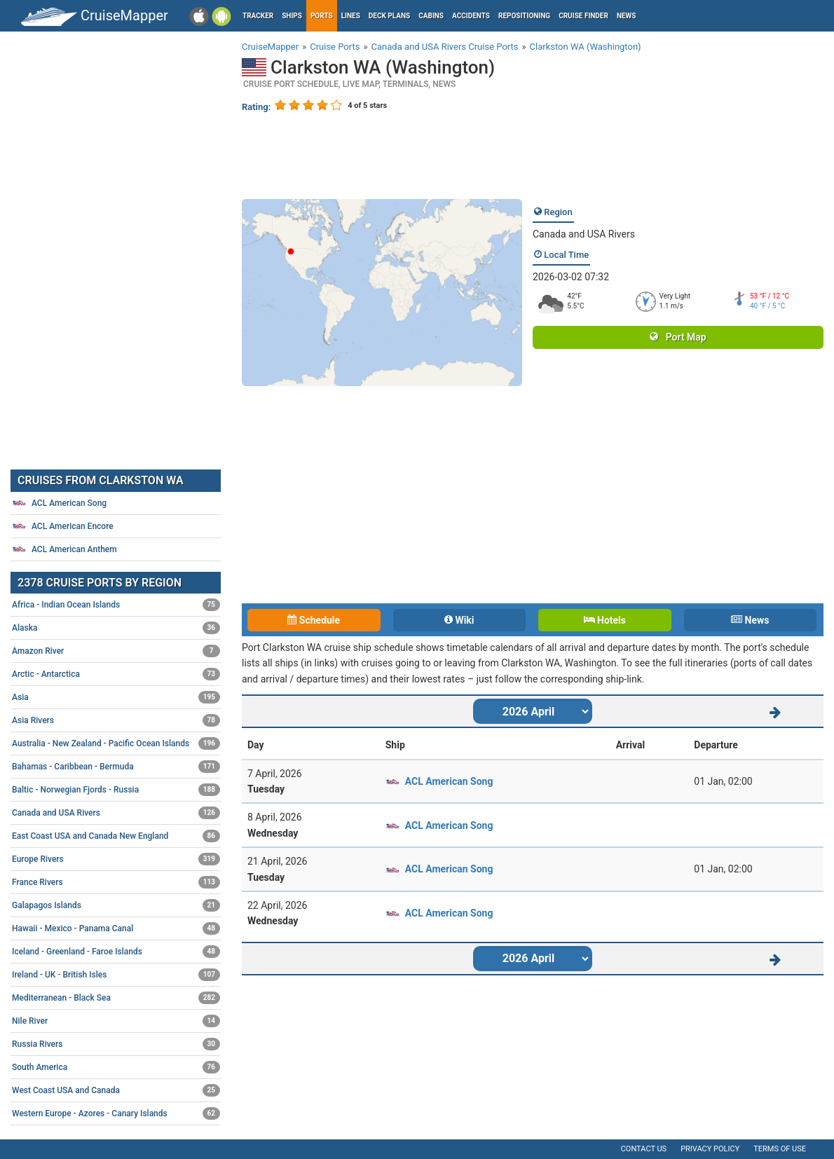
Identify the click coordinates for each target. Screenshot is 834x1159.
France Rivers (116, 882)
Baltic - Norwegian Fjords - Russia (116, 789)
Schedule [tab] (313, 620)
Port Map (678, 337)
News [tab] (750, 620)
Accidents (471, 16)
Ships (292, 16)
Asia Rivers (116, 720)
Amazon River (116, 651)
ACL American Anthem (64, 549)
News (626, 16)
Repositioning (524, 16)
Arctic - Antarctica (116, 674)
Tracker (257, 16)
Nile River (116, 1021)
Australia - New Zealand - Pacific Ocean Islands (116, 743)
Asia (116, 697)
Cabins (431, 16)
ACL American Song (449, 781)
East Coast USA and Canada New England (116, 836)
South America (116, 1067)
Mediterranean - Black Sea (116, 998)
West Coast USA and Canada (116, 1090)
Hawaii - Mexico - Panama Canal (116, 928)
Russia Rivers (116, 1044)
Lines (350, 16)
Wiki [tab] (459, 620)
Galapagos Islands (116, 905)
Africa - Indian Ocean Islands (116, 604)
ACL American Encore (63, 526)
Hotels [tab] (605, 620)
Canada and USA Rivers (584, 234)
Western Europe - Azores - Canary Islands (116, 1113)
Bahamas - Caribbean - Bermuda (116, 766)
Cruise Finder (583, 16)
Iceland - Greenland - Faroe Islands (116, 951)
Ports (321, 16)
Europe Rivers (116, 859)
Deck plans (389, 16)
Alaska (116, 628)
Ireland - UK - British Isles (116, 974)
